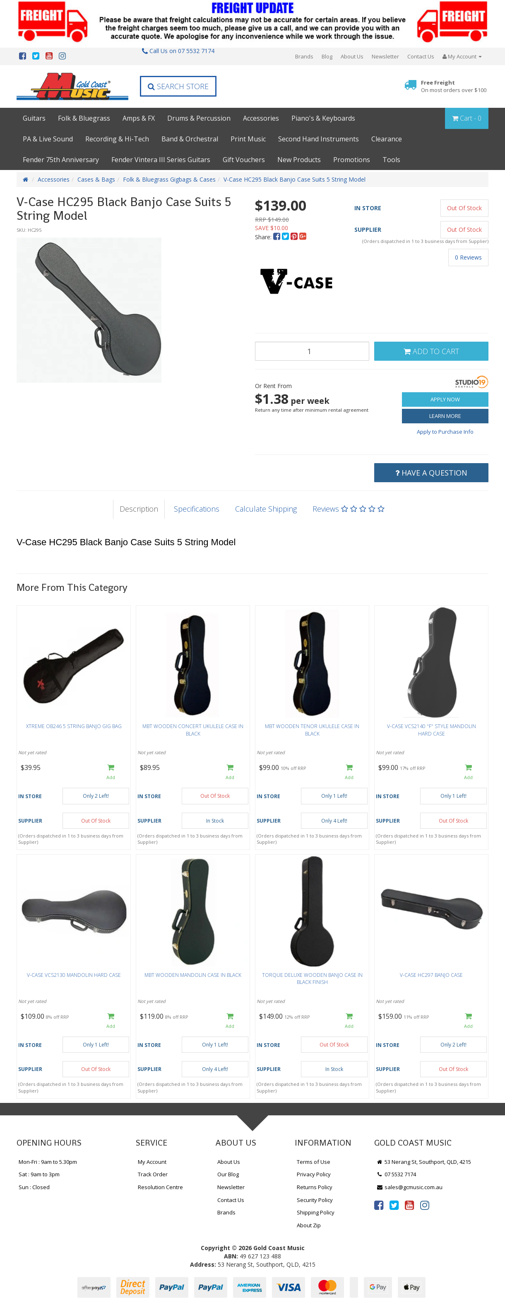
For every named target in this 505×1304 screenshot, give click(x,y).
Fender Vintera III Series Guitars (160, 159)
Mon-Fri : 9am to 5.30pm (48, 1162)
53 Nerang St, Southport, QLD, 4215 (423, 1162)
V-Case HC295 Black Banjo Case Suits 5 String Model (295, 179)
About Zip (309, 1225)
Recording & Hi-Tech (117, 138)
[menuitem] (277, 237)
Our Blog (228, 1174)
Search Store (178, 86)
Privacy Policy (314, 1174)
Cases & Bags (96, 179)
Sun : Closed (34, 1187)
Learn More (445, 416)
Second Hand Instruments (318, 138)
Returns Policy (314, 1187)
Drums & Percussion (199, 118)
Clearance (386, 138)
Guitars (34, 118)
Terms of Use (313, 1162)
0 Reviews (468, 257)
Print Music (248, 138)
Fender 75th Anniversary (61, 159)
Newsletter (385, 56)
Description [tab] (139, 509)
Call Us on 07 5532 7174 (178, 51)
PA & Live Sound (48, 138)
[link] (378, 1204)
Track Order (153, 1174)
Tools (391, 159)
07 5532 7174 (396, 1174)
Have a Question (431, 473)
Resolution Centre (160, 1187)
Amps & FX (139, 118)
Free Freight (453, 86)
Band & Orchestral (189, 138)
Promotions (351, 159)
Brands (304, 56)
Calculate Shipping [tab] (266, 509)
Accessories (261, 118)
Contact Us (420, 56)
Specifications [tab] (196, 509)
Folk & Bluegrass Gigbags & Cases (169, 179)
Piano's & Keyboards (323, 118)
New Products (299, 159)
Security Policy (315, 1200)
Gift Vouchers (244, 159)
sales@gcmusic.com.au (409, 1187)
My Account (152, 1162)
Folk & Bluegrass (84, 118)
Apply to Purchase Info (445, 431)
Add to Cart (431, 351)
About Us (352, 56)
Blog (327, 56)
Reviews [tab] (349, 509)
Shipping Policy (315, 1212)
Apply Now (445, 399)
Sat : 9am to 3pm (39, 1174)
